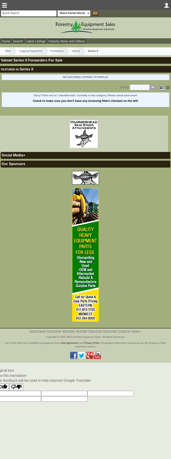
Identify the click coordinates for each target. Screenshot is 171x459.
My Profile (81, 331)
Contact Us (124, 331)
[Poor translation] (16, 387)
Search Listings (37, 331)
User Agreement (70, 343)
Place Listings (54, 331)
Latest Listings (36, 41)
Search (18, 41)
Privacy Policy (110, 331)
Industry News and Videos (67, 41)
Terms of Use (94, 331)
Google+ (136, 331)
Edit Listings (69, 331)
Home (6, 41)
